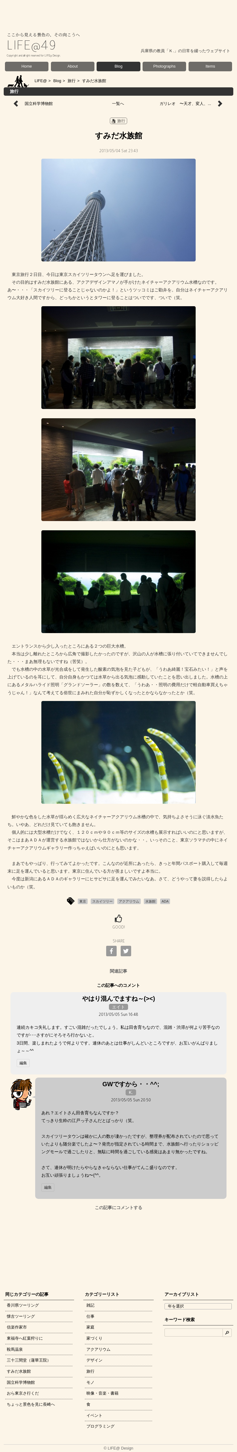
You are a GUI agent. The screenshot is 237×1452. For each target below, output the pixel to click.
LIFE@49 (32, 47)
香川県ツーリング (23, 1305)
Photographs (164, 66)
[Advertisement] (118, 1249)
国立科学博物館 (39, 103)
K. (131, 1092)
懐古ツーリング (21, 1316)
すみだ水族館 (19, 1371)
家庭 (90, 1327)
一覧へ (118, 103)
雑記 (90, 1305)
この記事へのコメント (118, 985)
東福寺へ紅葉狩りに (25, 1338)
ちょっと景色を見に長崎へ (31, 1404)
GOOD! (118, 928)
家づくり (94, 1338)
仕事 (90, 1316)
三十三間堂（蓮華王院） (29, 1360)
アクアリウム (98, 1349)
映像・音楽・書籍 (102, 1393)
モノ (90, 1382)
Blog (118, 66)
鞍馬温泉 (15, 1349)
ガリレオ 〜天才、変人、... (185, 103)
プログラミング (100, 1426)
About (73, 66)
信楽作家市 (17, 1327)
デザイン (94, 1360)
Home (26, 66)
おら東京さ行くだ (23, 1393)
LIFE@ (41, 80)
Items (210, 66)
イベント (94, 1415)
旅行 (72, 80)
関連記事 (118, 971)
